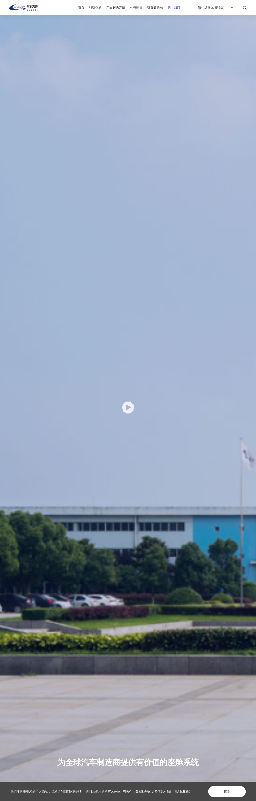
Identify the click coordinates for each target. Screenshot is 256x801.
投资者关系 (155, 7)
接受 (227, 791)
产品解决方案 (115, 7)
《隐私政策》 (182, 791)
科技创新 (95, 7)
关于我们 (174, 7)
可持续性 (136, 7)
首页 (81, 7)
